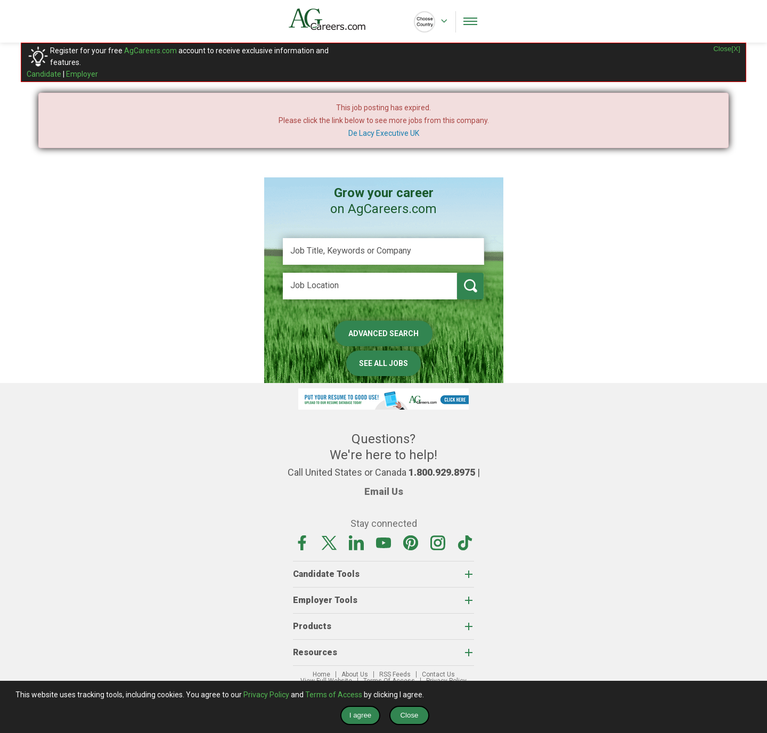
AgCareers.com (150, 50)
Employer (82, 74)
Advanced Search (383, 333)
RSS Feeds (395, 674)
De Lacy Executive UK (383, 133)
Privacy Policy (266, 694)
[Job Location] (370, 286)
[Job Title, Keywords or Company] (383, 251)
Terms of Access (333, 694)
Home (321, 674)
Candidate (44, 74)
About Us (354, 674)
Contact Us (438, 674)
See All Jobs (383, 363)
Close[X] (726, 49)
